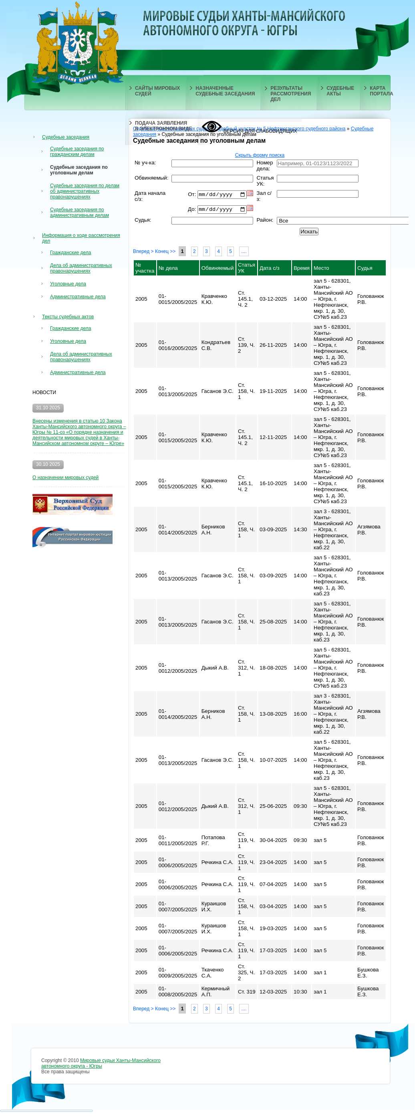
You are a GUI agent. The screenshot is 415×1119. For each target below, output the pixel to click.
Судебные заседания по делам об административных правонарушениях (84, 191)
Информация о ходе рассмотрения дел (81, 238)
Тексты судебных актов (68, 317)
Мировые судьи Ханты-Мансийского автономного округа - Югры (101, 1064)
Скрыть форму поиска (259, 155)
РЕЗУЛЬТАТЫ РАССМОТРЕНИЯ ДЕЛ (290, 93)
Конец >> (165, 253)
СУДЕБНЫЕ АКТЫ (340, 91)
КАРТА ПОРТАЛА (381, 91)
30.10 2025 (48, 464)
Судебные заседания (65, 137)
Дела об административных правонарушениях (81, 268)
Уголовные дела (68, 284)
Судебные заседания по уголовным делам (79, 170)
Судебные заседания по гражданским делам (77, 151)
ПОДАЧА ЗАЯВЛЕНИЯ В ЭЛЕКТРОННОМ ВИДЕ (163, 126)
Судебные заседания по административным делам (79, 212)
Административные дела (78, 296)
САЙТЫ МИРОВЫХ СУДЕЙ (157, 91)
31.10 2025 (48, 408)
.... (243, 253)
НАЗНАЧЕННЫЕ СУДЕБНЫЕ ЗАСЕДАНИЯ (225, 91)
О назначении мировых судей (65, 477)
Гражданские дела (70, 252)
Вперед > (143, 253)
